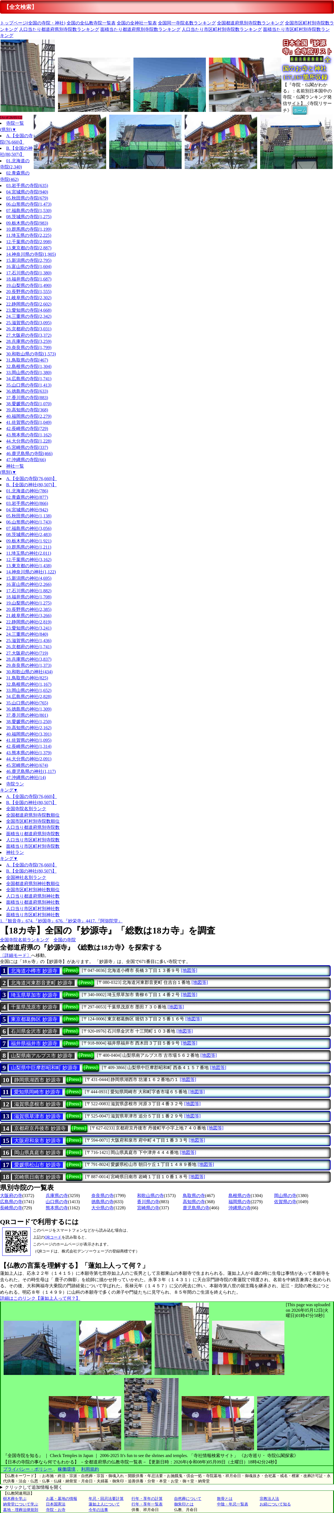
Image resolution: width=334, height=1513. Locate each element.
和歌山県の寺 (150, 1195)
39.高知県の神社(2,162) (29, 727)
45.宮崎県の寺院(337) (27, 447)
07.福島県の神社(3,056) (29, 528)
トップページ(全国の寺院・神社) (32, 23)
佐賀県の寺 (285, 1201)
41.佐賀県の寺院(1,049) (29, 422)
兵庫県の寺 (57, 1195)
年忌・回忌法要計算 (106, 1499)
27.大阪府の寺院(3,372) (29, 335)
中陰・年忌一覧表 (232, 1504)
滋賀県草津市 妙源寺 (37, 1116)
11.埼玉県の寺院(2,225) (28, 235)
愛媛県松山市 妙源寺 (37, 1165)
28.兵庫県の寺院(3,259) (29, 341)
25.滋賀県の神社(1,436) (29, 640)
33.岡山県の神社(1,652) (29, 690)
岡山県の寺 (285, 1195)
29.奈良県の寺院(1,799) (29, 347)
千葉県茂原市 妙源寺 (34, 1007)
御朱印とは (184, 1504)
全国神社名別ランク (26, 877)
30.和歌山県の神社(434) (29, 671)
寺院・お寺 (55, 1510)
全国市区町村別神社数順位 (33, 889)
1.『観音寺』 (13, 920)
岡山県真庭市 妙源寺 (37, 1152)
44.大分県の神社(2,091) (29, 758)
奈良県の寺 (102, 1195)
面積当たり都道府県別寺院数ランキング (140, 29)
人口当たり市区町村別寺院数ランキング (222, 29)
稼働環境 (66, 1469)
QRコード (53, 1237)
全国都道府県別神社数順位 (33, 883)
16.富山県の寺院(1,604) (29, 266)
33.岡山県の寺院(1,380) (29, 372)
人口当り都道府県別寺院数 (33, 827)
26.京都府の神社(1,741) (29, 646)
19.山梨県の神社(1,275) (29, 603)
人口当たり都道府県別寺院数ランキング (59, 29)
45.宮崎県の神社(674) (27, 765)
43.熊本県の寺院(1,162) (29, 435)
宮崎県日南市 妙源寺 (37, 1177)
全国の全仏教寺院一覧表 (91, 23)
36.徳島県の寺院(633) (27, 391)
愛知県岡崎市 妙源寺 (37, 1092)
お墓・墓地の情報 (61, 1499)
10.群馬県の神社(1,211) (28, 547)
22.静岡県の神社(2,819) (29, 622)
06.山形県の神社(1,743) (29, 522)
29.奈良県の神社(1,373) (29, 665)
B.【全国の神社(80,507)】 (31, 484)
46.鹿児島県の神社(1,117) (31, 771)
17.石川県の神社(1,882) (29, 590)
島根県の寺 (239, 1195)
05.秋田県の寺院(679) (27, 198)
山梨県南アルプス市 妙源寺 (41, 1055)
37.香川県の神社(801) (27, 715)
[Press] (71, 970)
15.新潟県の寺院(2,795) (29, 260)
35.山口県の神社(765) (27, 703)
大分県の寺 (102, 1207)
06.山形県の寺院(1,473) (29, 204)
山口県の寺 (57, 1201)
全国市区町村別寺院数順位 (33, 821)
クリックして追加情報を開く (34, 1487)
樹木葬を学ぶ (14, 1499)
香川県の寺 (148, 1201)
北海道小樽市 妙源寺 (34, 971)
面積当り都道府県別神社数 (33, 902)
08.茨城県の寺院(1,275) (29, 216)
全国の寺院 (64, 939)
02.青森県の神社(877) (27, 497)
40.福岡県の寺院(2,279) (29, 416)
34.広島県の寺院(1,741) (29, 378)
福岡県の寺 (239, 1201)
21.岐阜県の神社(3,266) (29, 615)
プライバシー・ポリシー (28, 1469)
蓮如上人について (104, 1504)
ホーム (299, 110)
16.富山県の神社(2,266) (29, 584)
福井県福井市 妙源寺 (34, 1043)
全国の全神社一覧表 (137, 23)
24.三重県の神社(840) (27, 634)
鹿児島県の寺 (196, 1207)
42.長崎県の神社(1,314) (29, 746)
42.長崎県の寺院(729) (27, 428)
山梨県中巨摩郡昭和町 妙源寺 (44, 1067)
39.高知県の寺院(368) (27, 409)
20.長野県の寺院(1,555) (29, 291)
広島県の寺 (11, 1201)
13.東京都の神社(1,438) (29, 565)
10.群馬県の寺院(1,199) (29, 229)
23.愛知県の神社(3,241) (29, 628)
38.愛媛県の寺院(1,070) (29, 403)
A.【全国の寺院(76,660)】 (31, 478)
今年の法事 (98, 1510)
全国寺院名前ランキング (24, 939)
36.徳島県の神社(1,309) (29, 709)
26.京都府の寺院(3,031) (29, 328)
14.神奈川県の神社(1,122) (31, 571)
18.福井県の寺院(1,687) (29, 279)
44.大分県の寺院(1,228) (29, 441)
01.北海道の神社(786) (27, 490)
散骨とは (225, 1499)
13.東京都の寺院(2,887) (29, 247)
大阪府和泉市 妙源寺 (37, 1140)
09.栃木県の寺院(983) (27, 223)
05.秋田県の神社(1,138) (29, 516)
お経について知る (275, 1504)
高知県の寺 (194, 1201)
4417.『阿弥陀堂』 (104, 920)
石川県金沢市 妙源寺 (34, 1031)
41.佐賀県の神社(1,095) (29, 740)
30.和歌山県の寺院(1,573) (31, 354)
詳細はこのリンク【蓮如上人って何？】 (40, 1298)
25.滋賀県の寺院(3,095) (29, 322)
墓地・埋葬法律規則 (20, 1510)
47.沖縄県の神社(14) (26, 777)
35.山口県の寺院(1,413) (29, 385)
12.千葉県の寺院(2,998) (29, 241)
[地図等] (189, 970)
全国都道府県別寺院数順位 (33, 815)
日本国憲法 (55, 1504)
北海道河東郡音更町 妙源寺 (41, 983)
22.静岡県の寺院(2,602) (29, 304)
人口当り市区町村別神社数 (33, 908)
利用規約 (90, 1469)
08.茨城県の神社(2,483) (29, 534)
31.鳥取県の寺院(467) (27, 360)
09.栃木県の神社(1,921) (29, 541)
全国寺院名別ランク (26, 808)
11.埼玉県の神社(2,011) (28, 553)
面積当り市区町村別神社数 (33, 914)
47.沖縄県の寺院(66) (26, 459)
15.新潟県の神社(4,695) (29, 578)
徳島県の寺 (102, 1201)
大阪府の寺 (11, 1195)
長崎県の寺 (11, 1207)
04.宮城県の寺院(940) (27, 192)
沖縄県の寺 (239, 1207)
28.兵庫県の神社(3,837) (29, 659)
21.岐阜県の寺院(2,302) (29, 297)
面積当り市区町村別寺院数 (33, 846)
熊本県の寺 (57, 1207)
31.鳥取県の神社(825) (27, 678)
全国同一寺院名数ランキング (187, 23)
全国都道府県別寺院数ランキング (250, 23)
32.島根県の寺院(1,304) (29, 366)
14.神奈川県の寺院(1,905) (31, 254)
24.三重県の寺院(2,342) (29, 316)
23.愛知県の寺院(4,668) (29, 310)
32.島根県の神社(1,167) (29, 684)
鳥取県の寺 (194, 1195)
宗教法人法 (269, 1499)
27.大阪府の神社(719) (27, 653)
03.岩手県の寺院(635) (27, 185)
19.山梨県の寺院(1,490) (29, 285)
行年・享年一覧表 (147, 1504)
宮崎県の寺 (148, 1207)
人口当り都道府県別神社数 (33, 896)
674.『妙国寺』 (41, 920)
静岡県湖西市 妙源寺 (37, 1080)
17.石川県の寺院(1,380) (29, 273)
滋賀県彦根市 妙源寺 (37, 1104)
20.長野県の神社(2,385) (29, 609)
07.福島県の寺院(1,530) (29, 210)
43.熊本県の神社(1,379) (29, 752)
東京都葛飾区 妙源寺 (34, 1019)
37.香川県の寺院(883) (27, 397)
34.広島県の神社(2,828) (29, 696)
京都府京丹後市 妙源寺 (40, 1128)
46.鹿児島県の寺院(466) (29, 453)
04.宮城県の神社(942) (27, 509)
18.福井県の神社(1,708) (29, 597)
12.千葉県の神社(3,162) (29, 559)
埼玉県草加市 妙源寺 (34, 995)
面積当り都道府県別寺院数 (33, 833)
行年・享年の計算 (147, 1499)
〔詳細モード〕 (15, 955)
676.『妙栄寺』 (71, 920)
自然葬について (187, 1499)
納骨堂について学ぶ (20, 1504)
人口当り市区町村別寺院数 (33, 839)
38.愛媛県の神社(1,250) (29, 721)
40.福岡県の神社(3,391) (29, 734)
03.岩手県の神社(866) (27, 503)
